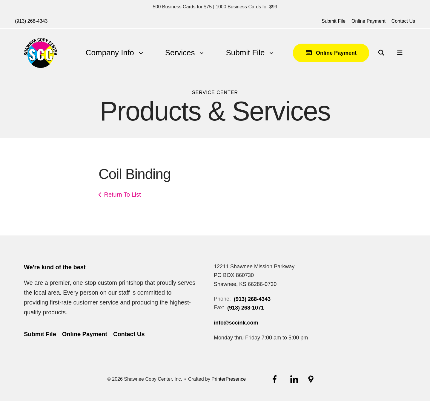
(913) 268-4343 (31, 21)
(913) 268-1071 (245, 308)
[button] (381, 53)
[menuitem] (110, 53)
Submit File (333, 21)
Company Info (110, 52)
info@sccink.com (236, 323)
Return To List (122, 194)
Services (180, 52)
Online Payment (368, 21)
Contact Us (403, 21)
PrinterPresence (228, 379)
